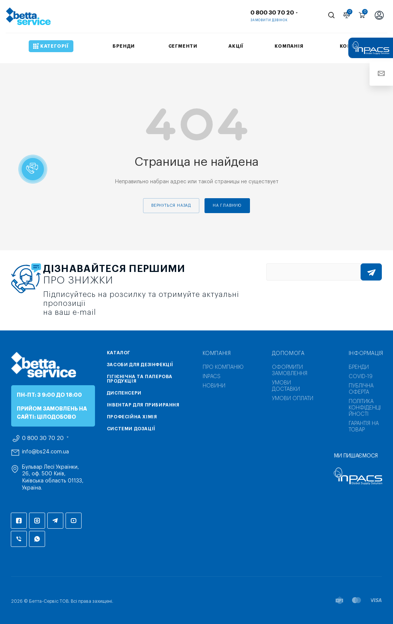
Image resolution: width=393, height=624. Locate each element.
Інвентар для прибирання (143, 405)
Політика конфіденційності (365, 408)
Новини (214, 386)
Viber (19, 539)
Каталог (118, 353)
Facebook (19, 521)
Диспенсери (124, 393)
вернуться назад (171, 206)
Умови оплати (292, 398)
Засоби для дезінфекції (140, 364)
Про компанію (223, 367)
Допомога (288, 353)
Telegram (55, 521)
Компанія (217, 353)
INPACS (212, 376)
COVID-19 (361, 376)
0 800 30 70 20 (272, 13)
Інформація (366, 353)
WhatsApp (37, 539)
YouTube (74, 521)
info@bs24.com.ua (45, 451)
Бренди (359, 367)
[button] (33, 169)
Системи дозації (131, 429)
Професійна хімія (132, 417)
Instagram (37, 521)
